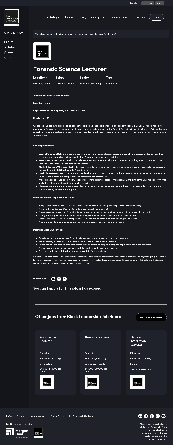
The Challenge (51, 17)
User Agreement (37, 416)
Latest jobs (139, 17)
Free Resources (119, 17)
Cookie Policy (57, 416)
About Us (68, 17)
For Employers (98, 17)
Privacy (20, 416)
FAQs (9, 416)
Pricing (82, 17)
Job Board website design (81, 416)
